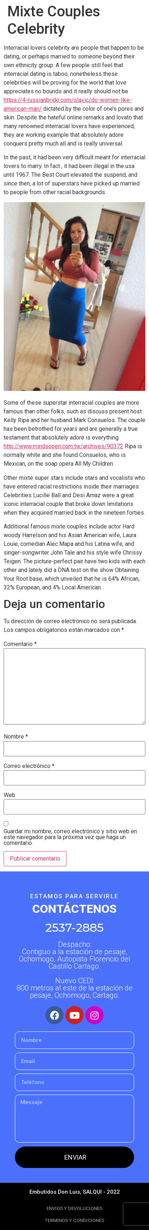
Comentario (20, 644)
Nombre (16, 737)
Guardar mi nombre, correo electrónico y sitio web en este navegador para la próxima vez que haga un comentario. (70, 837)
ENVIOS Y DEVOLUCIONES (74, 1208)
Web (9, 795)
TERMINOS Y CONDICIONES (74, 1220)
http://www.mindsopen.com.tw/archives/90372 (63, 446)
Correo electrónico (29, 766)
